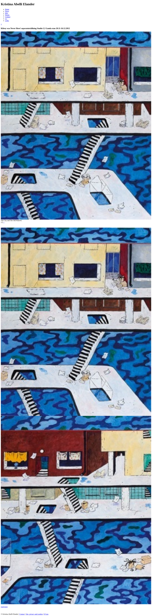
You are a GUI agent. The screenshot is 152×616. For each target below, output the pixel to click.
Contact (7, 17)
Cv (6, 19)
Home (7, 9)
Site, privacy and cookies (34, 614)
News (7, 11)
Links (7, 21)
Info (6, 13)
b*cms (46, 614)
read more (4, 607)
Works (7, 15)
